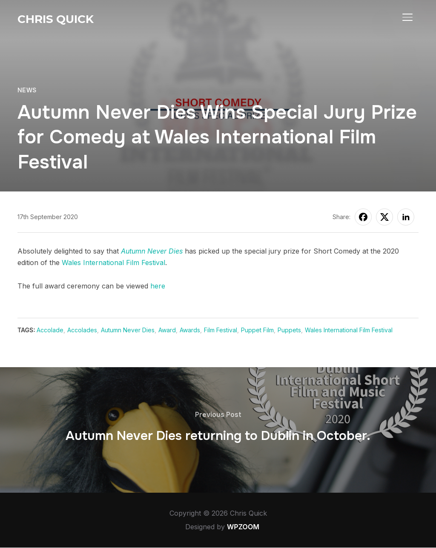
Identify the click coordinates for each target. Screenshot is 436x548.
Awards (190, 330)
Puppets (289, 330)
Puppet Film (257, 330)
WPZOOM (243, 527)
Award (167, 330)
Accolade (50, 330)
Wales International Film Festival (113, 262)
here (157, 286)
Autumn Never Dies (152, 251)
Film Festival (221, 330)
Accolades (83, 330)
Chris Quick (55, 19)
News (27, 90)
